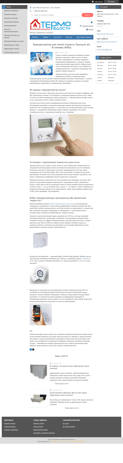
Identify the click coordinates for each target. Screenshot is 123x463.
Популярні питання (113, 37)
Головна (35, 37)
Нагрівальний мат (10, 25)
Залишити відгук (87, 26)
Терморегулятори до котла (14, 41)
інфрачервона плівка (40, 430)
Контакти (57, 37)
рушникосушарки (10, 427)
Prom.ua (72, 439)
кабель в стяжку (38, 423)
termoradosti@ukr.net (104, 50)
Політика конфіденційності (77, 441)
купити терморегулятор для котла (62, 204)
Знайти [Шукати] (87, 15)
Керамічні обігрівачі (11, 11)
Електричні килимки (11, 18)
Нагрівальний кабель (11, 22)
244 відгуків (99, 1)
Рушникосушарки (10, 14)
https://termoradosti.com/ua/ (107, 42)
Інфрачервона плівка (11, 45)
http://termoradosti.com (105, 34)
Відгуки (99, 37)
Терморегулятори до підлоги (11, 36)
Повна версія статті (61, 383)
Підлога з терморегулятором (11, 30)
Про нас (69, 37)
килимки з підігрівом (11, 430)
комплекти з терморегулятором (44, 433)
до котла (66, 423)
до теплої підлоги (69, 427)
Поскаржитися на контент (58, 441)
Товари (45, 37)
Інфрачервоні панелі (11, 49)
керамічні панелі (9, 423)
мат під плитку (38, 427)
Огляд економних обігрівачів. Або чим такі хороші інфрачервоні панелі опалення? (68, 394)
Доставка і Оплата (84, 37)
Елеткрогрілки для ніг (11, 52)
